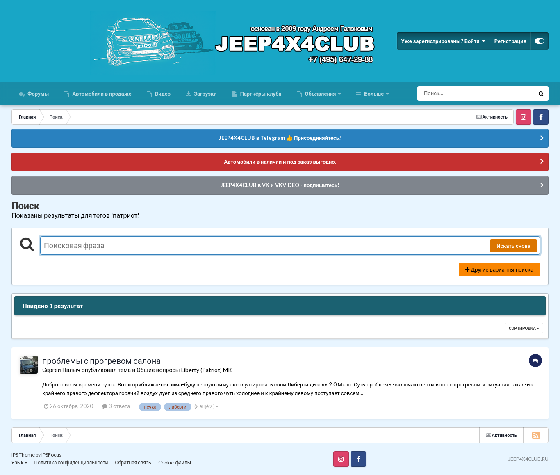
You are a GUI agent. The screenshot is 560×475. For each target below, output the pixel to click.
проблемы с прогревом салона (101, 360)
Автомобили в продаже (101, 93)
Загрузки (205, 93)
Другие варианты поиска (499, 269)
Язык (19, 462)
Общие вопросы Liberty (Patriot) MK (184, 369)
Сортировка (524, 328)
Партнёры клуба (260, 93)
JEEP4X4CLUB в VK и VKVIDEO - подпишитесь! (280, 185)
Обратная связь (133, 462)
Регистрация (510, 41)
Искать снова (513, 245)
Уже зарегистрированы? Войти (443, 41)
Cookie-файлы (174, 462)
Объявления (320, 93)
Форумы (37, 93)
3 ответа (116, 406)
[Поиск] (460, 93)
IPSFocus (51, 455)
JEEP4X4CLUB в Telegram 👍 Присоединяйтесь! (280, 138)
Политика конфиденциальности (71, 462)
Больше (374, 93)
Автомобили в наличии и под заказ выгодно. (280, 161)
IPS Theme (23, 455)
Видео (162, 93)
